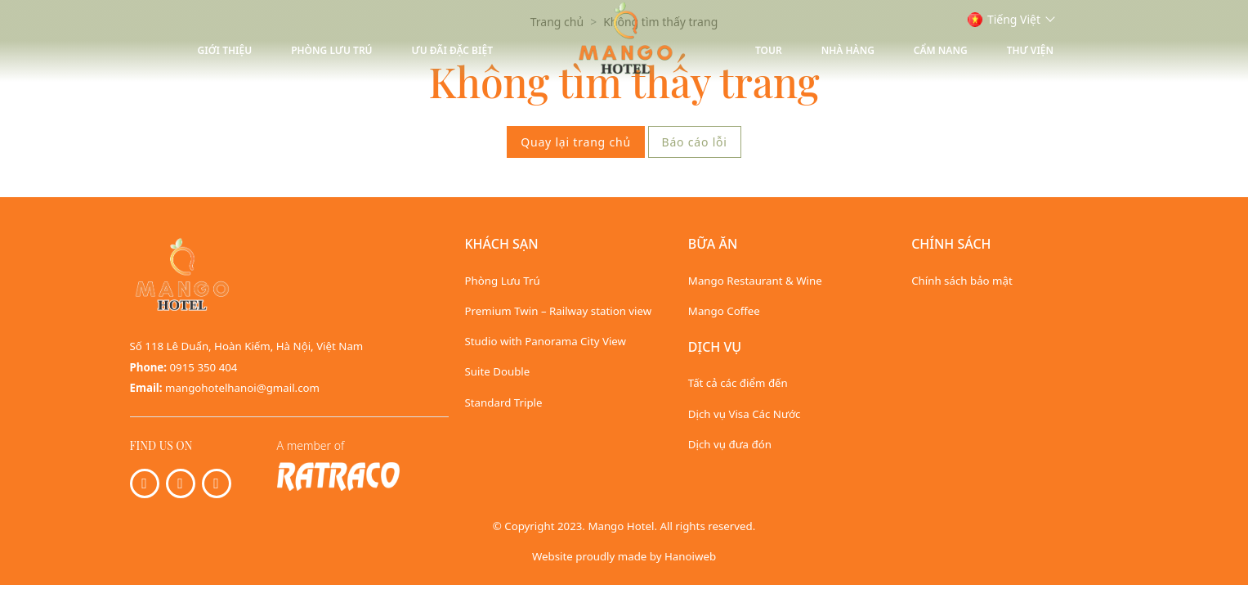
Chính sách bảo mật (962, 280)
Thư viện (1030, 50)
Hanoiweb (690, 556)
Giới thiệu (225, 50)
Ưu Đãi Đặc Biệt (452, 50)
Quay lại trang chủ (576, 142)
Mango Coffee (724, 310)
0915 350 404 (204, 367)
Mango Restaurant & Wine (755, 280)
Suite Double (497, 371)
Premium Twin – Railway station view (558, 310)
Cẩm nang (941, 50)
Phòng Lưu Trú (331, 50)
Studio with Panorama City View (546, 341)
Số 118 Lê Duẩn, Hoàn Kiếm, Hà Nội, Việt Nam (247, 346)
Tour (768, 50)
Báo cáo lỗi (694, 142)
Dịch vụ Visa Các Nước (744, 414)
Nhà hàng (847, 50)
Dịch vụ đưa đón (730, 444)
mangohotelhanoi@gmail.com (242, 387)
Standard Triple (504, 402)
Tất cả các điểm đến (738, 382)
